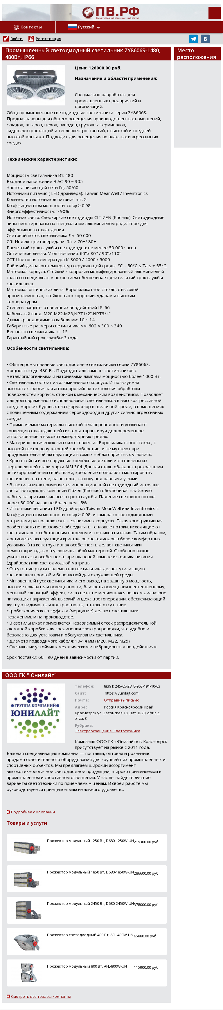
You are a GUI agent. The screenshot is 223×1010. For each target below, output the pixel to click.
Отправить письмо (121, 700)
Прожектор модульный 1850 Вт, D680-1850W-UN (90, 872)
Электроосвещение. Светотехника (107, 730)
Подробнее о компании (33, 812)
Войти (16, 38)
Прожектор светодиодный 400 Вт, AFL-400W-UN (90, 934)
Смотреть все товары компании (41, 996)
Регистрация (48, 38)
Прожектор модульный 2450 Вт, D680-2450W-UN (90, 903)
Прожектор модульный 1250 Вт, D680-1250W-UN (90, 840)
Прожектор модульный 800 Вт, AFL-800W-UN (87, 966)
